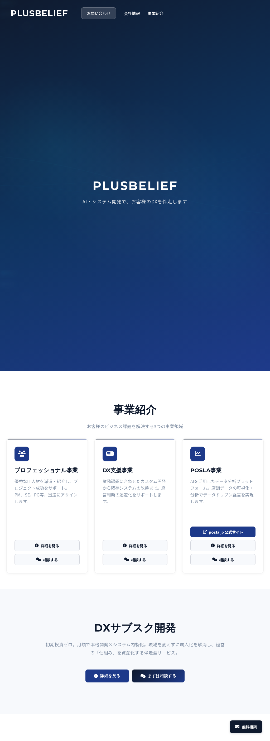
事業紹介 (155, 13)
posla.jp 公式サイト (223, 532)
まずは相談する (158, 675)
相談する (47, 559)
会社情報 (132, 13)
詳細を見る (47, 545)
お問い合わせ (98, 13)
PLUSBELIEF (39, 13)
